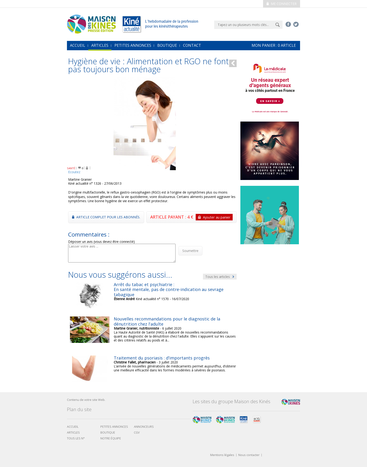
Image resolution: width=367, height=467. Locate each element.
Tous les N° (76, 438)
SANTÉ (71, 168)
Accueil (72, 427)
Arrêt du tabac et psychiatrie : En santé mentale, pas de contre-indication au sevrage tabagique (169, 289)
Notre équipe (110, 438)
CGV (137, 433)
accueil (77, 45)
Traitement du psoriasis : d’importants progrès (162, 358)
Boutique (167, 45)
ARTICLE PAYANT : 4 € (191, 217)
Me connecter (282, 3)
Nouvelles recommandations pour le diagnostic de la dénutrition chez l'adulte (167, 321)
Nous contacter (249, 455)
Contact (192, 45)
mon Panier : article (274, 45)
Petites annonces (132, 45)
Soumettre (190, 250)
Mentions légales (222, 455)
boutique (107, 433)
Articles (99, 45)
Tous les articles (219, 276)
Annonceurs (144, 427)
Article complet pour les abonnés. (106, 217)
